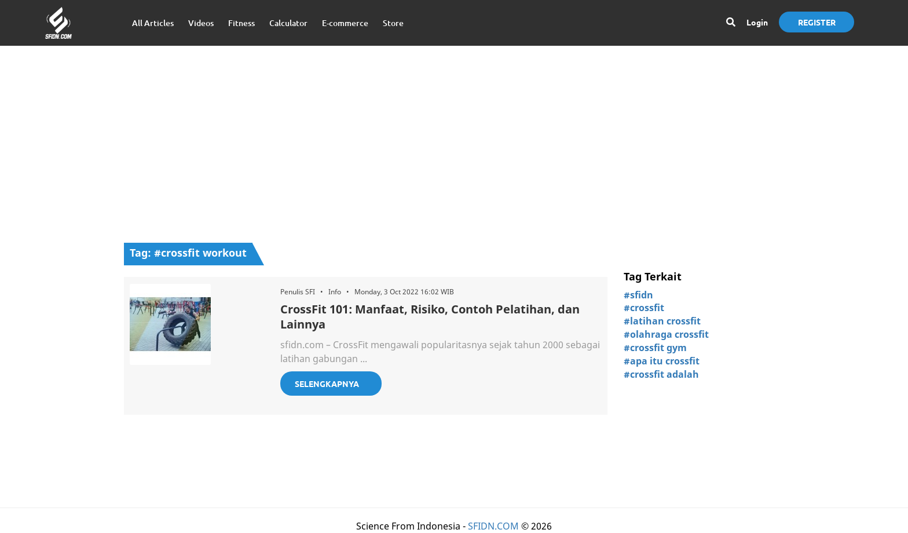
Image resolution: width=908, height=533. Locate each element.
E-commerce (345, 22)
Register (817, 22)
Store (393, 22)
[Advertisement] (454, 138)
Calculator (288, 22)
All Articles (153, 22)
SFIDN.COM (493, 526)
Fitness (241, 22)
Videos (201, 22)
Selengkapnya (327, 383)
